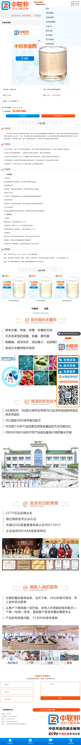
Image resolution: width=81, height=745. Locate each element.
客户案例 (49, 35)
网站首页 (10, 741)
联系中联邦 (50, 44)
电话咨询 (71, 741)
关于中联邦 (50, 39)
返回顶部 (78, 733)
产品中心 (49, 26)
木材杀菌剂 (50, 17)
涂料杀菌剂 (50, 13)
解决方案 (49, 31)
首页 (47, 9)
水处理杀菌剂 (50, 22)
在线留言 (50, 741)
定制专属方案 (58, 116)
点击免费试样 (22, 116)
